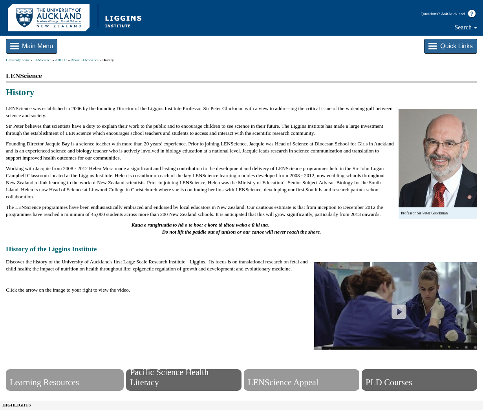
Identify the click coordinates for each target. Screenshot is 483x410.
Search (465, 27)
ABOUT (61, 60)
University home (17, 60)
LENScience (42, 60)
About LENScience (85, 60)
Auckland (453, 13)
